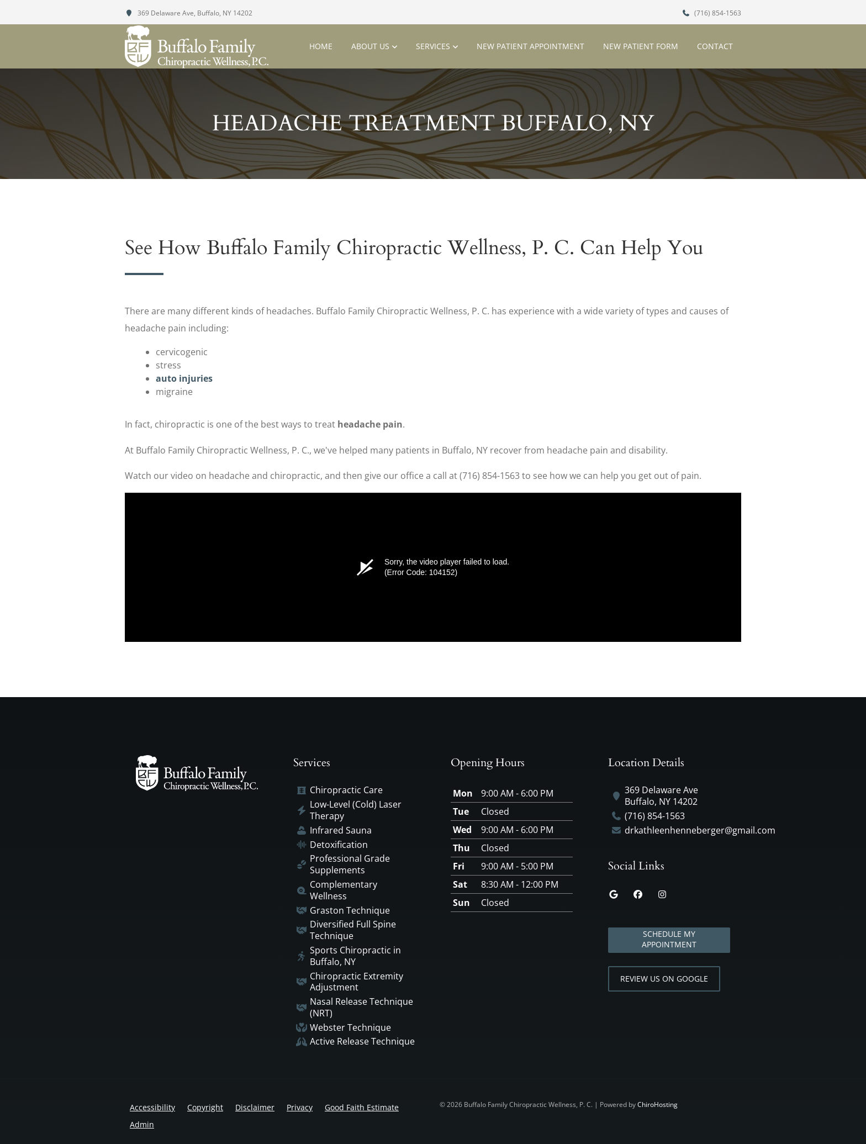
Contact (715, 46)
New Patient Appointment (530, 46)
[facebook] (637, 894)
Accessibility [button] (152, 1107)
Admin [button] (142, 1124)
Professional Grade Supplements (350, 864)
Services (433, 46)
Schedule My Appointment (669, 939)
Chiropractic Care (346, 790)
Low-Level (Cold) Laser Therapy (356, 810)
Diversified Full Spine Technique (353, 930)
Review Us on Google (664, 978)
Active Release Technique (362, 1041)
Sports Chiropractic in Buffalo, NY (355, 956)
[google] (613, 894)
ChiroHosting (657, 1104)
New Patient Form (640, 46)
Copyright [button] (205, 1107)
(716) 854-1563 (711, 13)
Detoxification (339, 845)
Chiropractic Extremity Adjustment (356, 982)
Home (320, 46)
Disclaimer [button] (254, 1107)
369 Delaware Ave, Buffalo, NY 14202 (188, 13)
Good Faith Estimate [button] (362, 1107)
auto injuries (184, 378)
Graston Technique (350, 910)
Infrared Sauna (341, 830)
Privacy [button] (300, 1107)
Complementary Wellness (343, 890)
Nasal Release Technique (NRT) (361, 1007)
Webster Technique (350, 1028)
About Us (370, 46)
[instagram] (662, 894)
